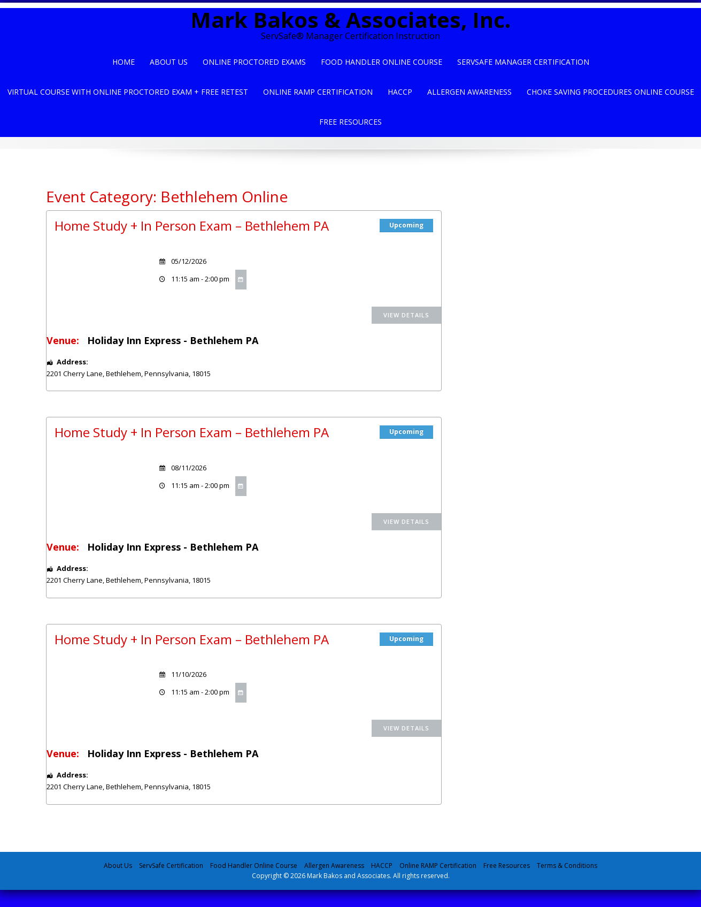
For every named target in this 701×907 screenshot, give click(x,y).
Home (123, 62)
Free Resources (350, 122)
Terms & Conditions (567, 865)
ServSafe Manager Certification (523, 62)
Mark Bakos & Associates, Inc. (350, 19)
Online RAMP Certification (437, 865)
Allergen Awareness (469, 92)
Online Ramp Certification (318, 92)
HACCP (400, 92)
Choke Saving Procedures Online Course (610, 92)
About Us (169, 62)
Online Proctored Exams (254, 62)
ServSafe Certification (171, 865)
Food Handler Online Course (381, 62)
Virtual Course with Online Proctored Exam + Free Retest (127, 92)
